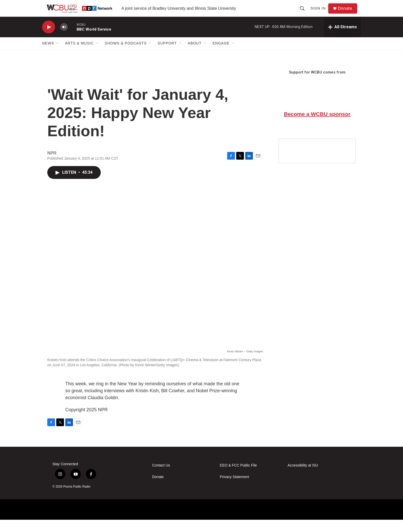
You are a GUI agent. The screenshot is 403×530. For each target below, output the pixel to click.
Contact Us (161, 476)
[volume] (64, 37)
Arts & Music (79, 53)
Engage (221, 53)
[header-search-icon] (304, 13)
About (195, 53)
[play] (48, 37)
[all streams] (342, 37)
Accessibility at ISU (303, 476)
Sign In (320, 13)
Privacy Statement (234, 487)
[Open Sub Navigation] (58, 53)
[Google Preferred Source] (317, 161)
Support (167, 53)
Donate (348, 13)
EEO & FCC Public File (238, 476)
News (48, 53)
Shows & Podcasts (125, 53)
